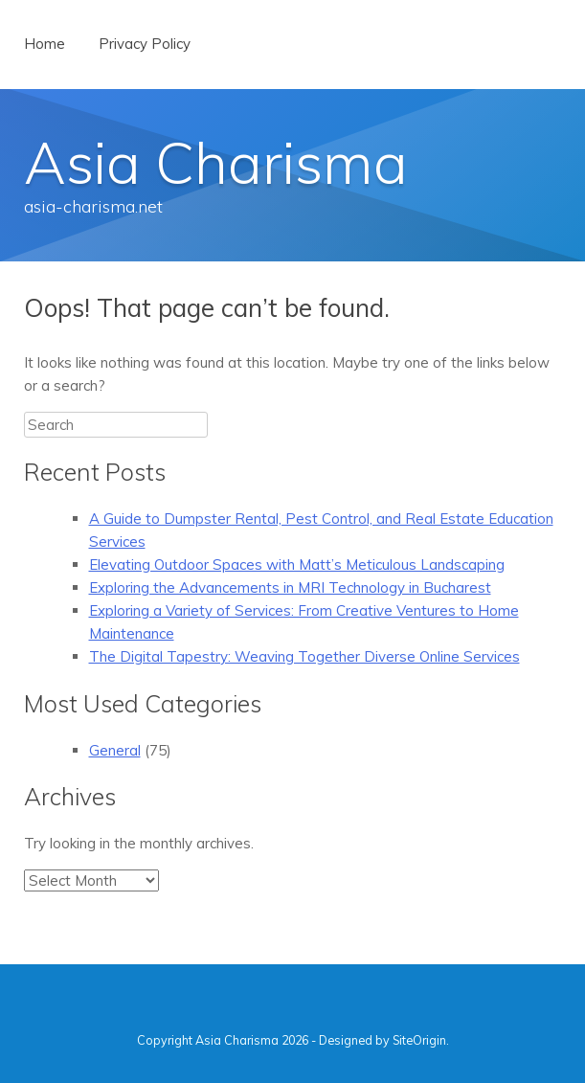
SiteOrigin (419, 1040)
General (115, 750)
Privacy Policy (145, 43)
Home (44, 43)
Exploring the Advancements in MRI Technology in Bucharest (290, 587)
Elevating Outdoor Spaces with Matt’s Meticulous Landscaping (297, 564)
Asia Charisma (216, 162)
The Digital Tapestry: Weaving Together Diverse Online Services (304, 656)
